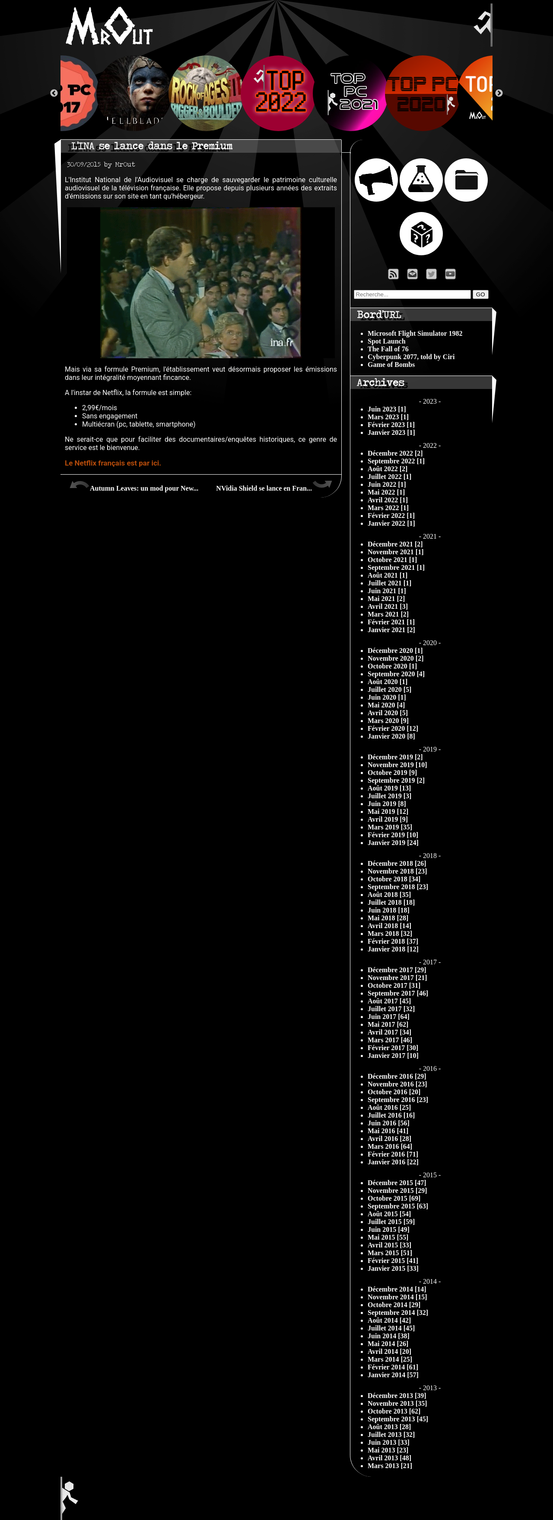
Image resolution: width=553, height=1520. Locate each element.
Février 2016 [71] (393, 1154)
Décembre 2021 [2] (395, 544)
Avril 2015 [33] (389, 1245)
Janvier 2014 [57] (393, 1375)
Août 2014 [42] (389, 1320)
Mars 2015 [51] (390, 1252)
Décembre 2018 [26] (397, 863)
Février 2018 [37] (393, 941)
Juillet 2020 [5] (389, 689)
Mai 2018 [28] (388, 918)
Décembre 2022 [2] (395, 453)
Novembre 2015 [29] (397, 1190)
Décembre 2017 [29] (397, 970)
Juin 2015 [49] (389, 1229)
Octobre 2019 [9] (392, 772)
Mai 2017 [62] (388, 1024)
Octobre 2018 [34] (394, 879)
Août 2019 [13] (389, 788)
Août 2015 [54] (389, 1214)
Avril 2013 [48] (389, 1458)
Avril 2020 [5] (388, 713)
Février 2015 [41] (393, 1260)
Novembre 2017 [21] (397, 977)
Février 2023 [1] (391, 424)
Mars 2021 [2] (388, 614)
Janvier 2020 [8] (391, 736)
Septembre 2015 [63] (398, 1206)
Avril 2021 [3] (388, 606)
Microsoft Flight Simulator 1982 (415, 333)
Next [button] (499, 93)
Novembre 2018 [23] (397, 871)
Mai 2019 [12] (388, 811)
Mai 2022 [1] (386, 492)
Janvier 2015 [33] (393, 1268)
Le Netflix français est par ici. (113, 463)
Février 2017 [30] (393, 1047)
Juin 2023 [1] (387, 409)
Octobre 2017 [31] (394, 985)
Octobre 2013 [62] (394, 1411)
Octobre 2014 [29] (394, 1304)
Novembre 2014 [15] (397, 1297)
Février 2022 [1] (391, 515)
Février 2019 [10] (393, 835)
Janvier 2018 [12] (393, 949)
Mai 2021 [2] (386, 598)
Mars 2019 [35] (390, 827)
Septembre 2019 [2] (396, 780)
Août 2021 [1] (387, 575)
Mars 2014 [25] (390, 1359)
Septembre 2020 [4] (396, 674)
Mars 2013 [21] (390, 1465)
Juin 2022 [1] (387, 484)
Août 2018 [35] (389, 894)
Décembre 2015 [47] (397, 1182)
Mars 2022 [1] (388, 507)
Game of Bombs (391, 364)
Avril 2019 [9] (388, 819)
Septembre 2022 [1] (396, 461)
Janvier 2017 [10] (393, 1055)
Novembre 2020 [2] (395, 658)
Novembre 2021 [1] (395, 552)
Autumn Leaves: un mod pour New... (133, 485)
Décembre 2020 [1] (395, 650)
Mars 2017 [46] (390, 1040)
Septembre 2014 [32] (398, 1312)
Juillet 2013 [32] (391, 1434)
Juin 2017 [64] (389, 1016)
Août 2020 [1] (387, 681)
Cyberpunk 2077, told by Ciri (411, 356)
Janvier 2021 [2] (391, 629)
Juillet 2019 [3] (389, 796)
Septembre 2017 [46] (398, 993)
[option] (277, 93)
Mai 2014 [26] (388, 1343)
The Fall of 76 (388, 349)
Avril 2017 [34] (389, 1032)
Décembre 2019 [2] (395, 757)
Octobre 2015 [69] (394, 1198)
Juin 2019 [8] (387, 803)
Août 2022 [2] (387, 468)
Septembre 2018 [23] (398, 886)
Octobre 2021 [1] (392, 559)
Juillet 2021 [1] (389, 583)
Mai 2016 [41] (388, 1130)
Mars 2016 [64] (390, 1146)
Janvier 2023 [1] (391, 432)
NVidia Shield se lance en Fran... (274, 485)
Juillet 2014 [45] (391, 1328)
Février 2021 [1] (391, 622)
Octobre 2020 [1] (392, 666)
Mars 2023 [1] (388, 417)
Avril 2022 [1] (388, 500)
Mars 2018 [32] (390, 933)
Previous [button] (54, 93)
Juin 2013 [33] (389, 1442)
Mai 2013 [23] (388, 1450)
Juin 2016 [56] (389, 1123)
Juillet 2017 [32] (391, 1008)
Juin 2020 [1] (387, 697)
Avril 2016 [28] (389, 1138)
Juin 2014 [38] (389, 1336)
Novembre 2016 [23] (397, 1084)
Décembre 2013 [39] (397, 1395)
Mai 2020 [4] (386, 705)
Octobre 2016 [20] (394, 1092)
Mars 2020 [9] (388, 720)
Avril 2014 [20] (389, 1351)
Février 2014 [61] (393, 1367)
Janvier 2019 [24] (393, 842)
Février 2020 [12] (393, 728)
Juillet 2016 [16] (391, 1115)
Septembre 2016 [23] (398, 1099)
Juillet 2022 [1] (389, 476)
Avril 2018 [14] (389, 925)
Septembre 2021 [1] (396, 567)
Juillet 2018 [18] (391, 902)
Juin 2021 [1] (387, 591)
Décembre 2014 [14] (397, 1289)
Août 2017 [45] (389, 1001)
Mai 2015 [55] (388, 1237)
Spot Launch (387, 341)
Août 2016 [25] (389, 1107)
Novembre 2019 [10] (397, 764)
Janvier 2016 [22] (393, 1162)
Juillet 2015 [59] (391, 1221)
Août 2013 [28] (389, 1426)
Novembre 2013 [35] (397, 1403)
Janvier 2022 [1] (391, 523)
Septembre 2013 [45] (398, 1419)
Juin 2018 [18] (389, 910)
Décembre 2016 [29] (397, 1076)
